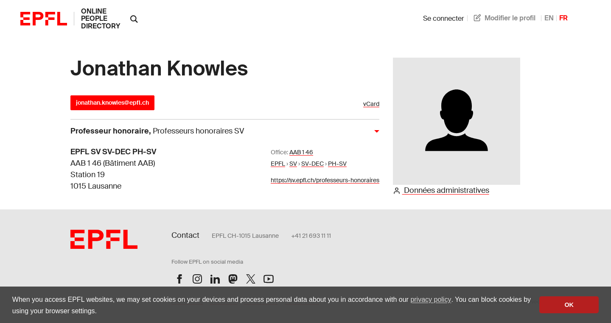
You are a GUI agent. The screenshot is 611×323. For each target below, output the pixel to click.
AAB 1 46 (301, 152)
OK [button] (569, 304)
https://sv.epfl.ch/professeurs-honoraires (325, 180)
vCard (371, 104)
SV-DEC (312, 163)
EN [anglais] (549, 18)
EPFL (278, 163)
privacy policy (430, 299)
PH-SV (337, 163)
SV (293, 163)
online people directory (100, 19)
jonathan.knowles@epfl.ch (112, 102)
